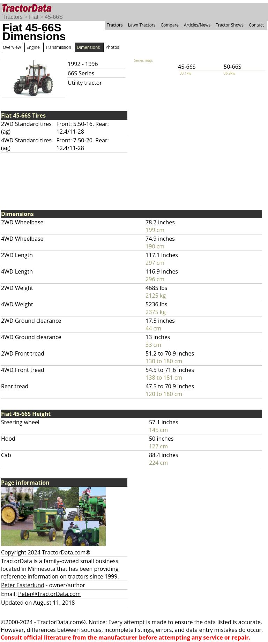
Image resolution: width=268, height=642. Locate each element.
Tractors (12, 17)
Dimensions (88, 47)
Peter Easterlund (22, 585)
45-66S (54, 17)
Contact (256, 25)
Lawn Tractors (142, 25)
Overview (12, 47)
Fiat (33, 17)
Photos (112, 47)
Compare (170, 25)
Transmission (58, 47)
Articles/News (197, 25)
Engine (33, 47)
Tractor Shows (230, 25)
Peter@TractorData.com (49, 594)
